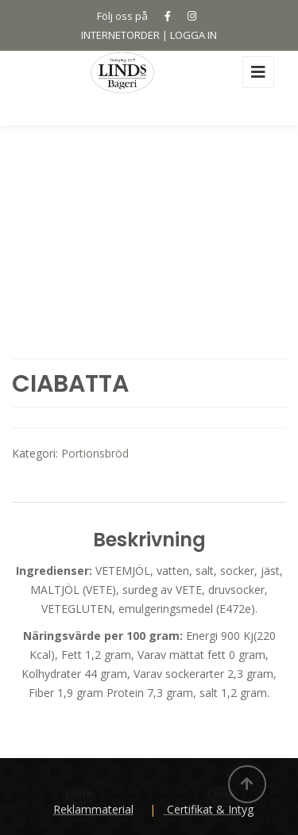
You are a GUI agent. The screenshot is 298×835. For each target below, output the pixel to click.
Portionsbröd (95, 453)
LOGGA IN (193, 35)
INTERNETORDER (120, 35)
